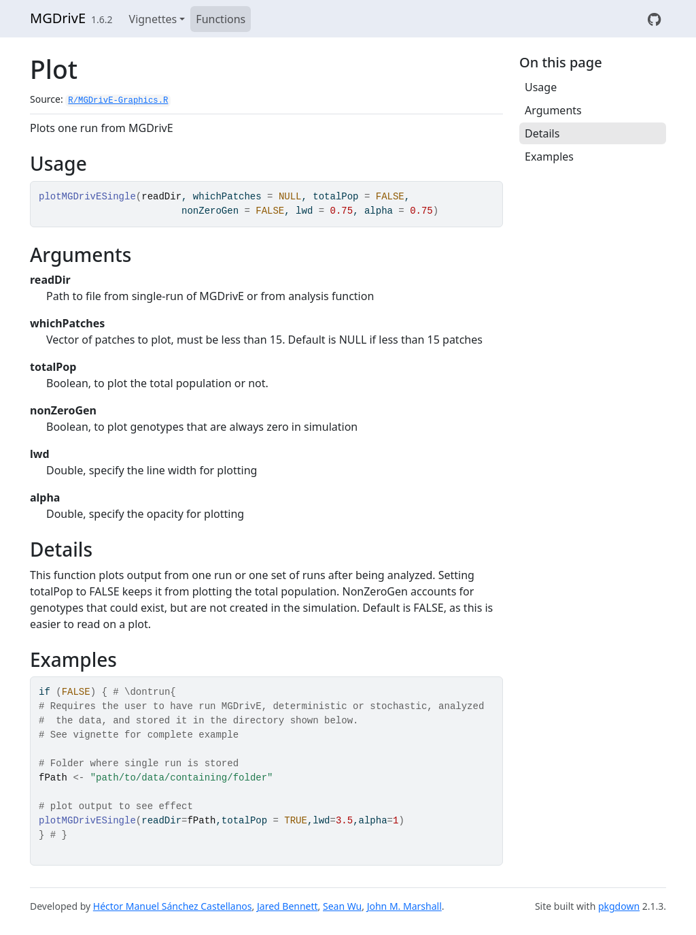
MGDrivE (58, 18)
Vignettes (153, 19)
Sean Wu (342, 906)
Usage (541, 87)
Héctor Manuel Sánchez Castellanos (172, 906)
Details (542, 133)
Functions (220, 19)
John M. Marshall (404, 906)
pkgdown (619, 906)
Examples (549, 156)
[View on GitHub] (654, 19)
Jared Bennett (287, 906)
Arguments (553, 110)
